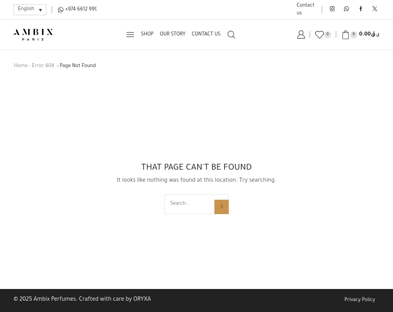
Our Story (173, 34)
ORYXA (142, 300)
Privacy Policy (359, 300)
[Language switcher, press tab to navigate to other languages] (30, 9)
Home (21, 66)
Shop (147, 34)
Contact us (306, 9)
